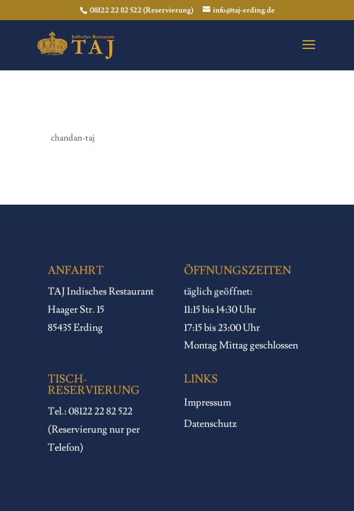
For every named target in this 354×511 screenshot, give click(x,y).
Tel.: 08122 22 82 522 (90, 412)
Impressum (207, 403)
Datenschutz (210, 424)
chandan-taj (73, 138)
